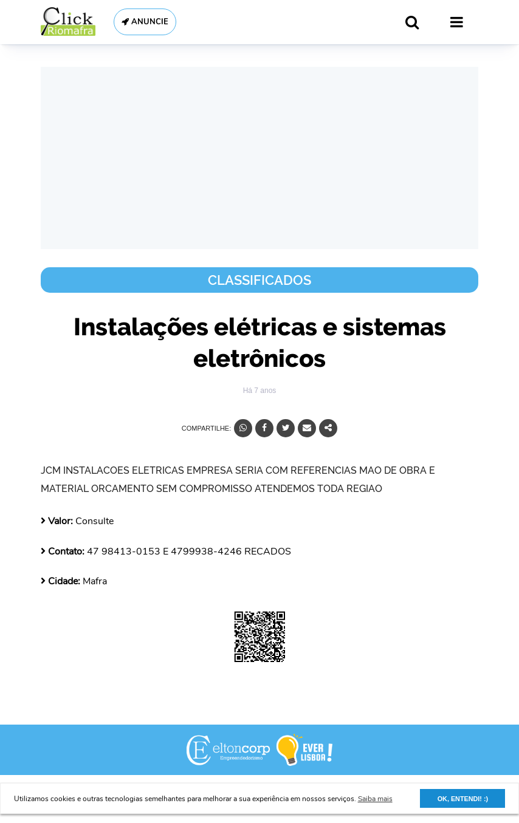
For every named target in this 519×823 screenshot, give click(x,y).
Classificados (259, 280)
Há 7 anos (260, 390)
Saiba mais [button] (375, 799)
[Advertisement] (259, 158)
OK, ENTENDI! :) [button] (463, 798)
